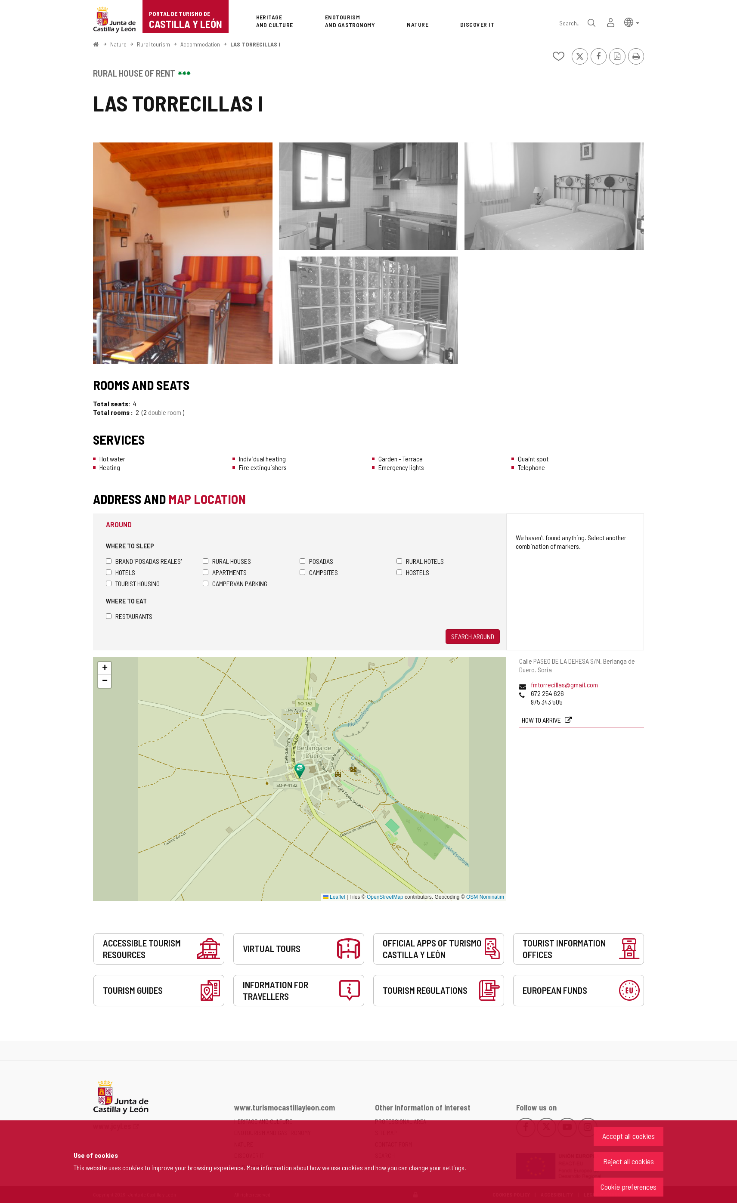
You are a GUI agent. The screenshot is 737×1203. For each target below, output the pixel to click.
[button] (631, 21)
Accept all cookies (628, 1136)
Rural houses (227, 561)
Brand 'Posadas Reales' (144, 561)
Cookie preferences (628, 1186)
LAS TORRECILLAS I (255, 44)
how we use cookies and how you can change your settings (387, 1167)
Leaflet (334, 897)
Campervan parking (235, 583)
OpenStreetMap (385, 897)
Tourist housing (133, 583)
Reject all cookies (628, 1161)
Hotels (120, 572)
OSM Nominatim (485, 897)
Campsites (319, 572)
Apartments (225, 572)
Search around (472, 636)
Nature (118, 44)
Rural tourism (153, 44)
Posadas (316, 561)
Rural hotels (420, 561)
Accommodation (200, 44)
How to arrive (542, 720)
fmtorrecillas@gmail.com (564, 684)
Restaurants (129, 616)
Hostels (412, 572)
